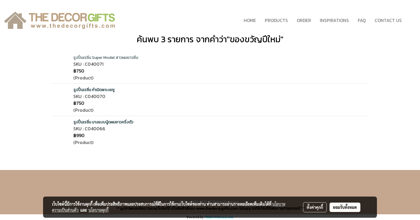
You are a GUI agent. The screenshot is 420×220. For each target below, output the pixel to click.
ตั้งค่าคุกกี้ (315, 207)
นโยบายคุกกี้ (98, 210)
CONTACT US (388, 20)
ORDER (304, 20)
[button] (411, 20)
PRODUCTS (276, 20)
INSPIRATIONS (334, 20)
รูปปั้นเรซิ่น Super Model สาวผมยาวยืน (105, 58)
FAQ (362, 20)
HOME (250, 20)
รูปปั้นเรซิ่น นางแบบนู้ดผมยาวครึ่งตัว (103, 122)
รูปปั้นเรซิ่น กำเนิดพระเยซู (93, 90)
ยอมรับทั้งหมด (345, 207)
